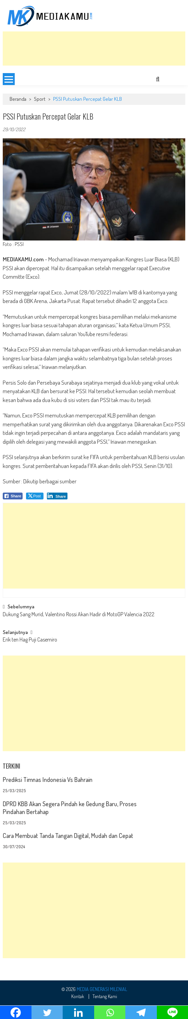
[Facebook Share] (13, 496)
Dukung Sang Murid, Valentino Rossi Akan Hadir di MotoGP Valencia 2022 (78, 615)
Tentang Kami (104, 996)
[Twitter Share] (34, 496)
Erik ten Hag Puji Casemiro (30, 640)
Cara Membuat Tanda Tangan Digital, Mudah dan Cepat (68, 835)
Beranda (18, 99)
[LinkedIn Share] (57, 496)
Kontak (77, 996)
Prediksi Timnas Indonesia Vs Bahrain (47, 779)
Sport (40, 99)
